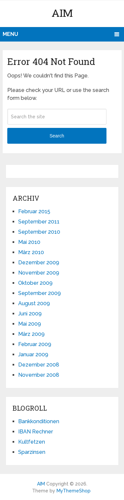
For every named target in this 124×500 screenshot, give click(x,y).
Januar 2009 (33, 354)
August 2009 (34, 303)
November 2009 (38, 273)
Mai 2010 (29, 242)
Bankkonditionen (38, 421)
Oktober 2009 (35, 283)
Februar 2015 (34, 211)
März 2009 (31, 334)
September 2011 (39, 222)
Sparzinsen (31, 452)
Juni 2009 (30, 313)
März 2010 (31, 252)
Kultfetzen (31, 442)
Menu (10, 34)
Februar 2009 (34, 344)
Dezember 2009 (38, 262)
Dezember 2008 (38, 365)
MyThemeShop (74, 490)
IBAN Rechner (35, 431)
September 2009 (39, 293)
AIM (62, 13)
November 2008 (38, 375)
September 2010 (39, 232)
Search (57, 135)
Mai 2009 (29, 324)
